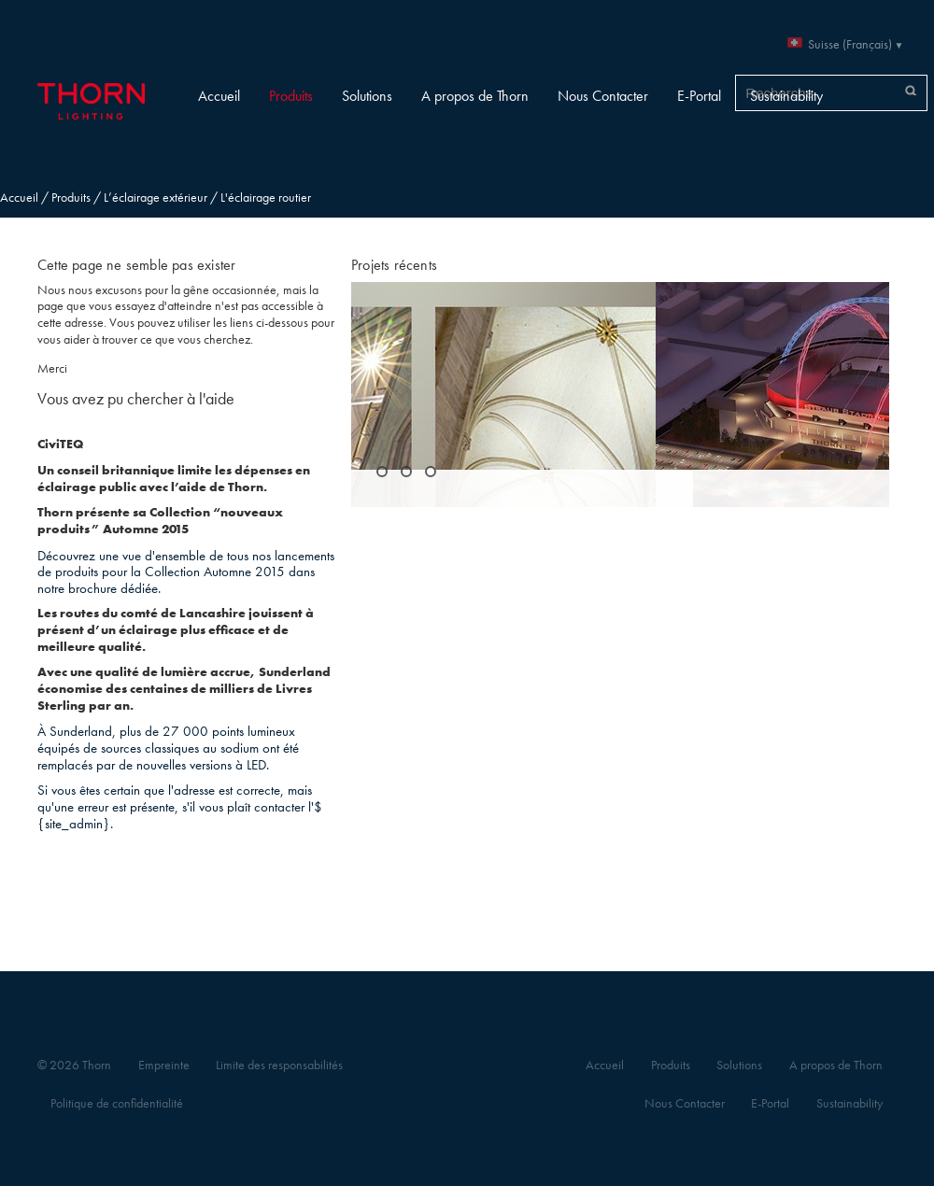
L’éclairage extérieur (155, 197)
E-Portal (699, 96)
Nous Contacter (603, 96)
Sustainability (786, 96)
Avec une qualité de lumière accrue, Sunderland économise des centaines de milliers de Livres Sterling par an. (184, 688)
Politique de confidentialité (116, 1103)
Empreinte (164, 1065)
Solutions (367, 96)
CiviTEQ (60, 444)
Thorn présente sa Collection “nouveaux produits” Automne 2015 (160, 520)
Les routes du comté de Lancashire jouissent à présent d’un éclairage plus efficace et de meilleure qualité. (175, 629)
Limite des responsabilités (279, 1065)
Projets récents (394, 265)
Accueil (219, 96)
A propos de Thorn (475, 96)
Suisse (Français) (850, 44)
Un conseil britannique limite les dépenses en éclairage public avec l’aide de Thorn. (173, 478)
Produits (291, 96)
